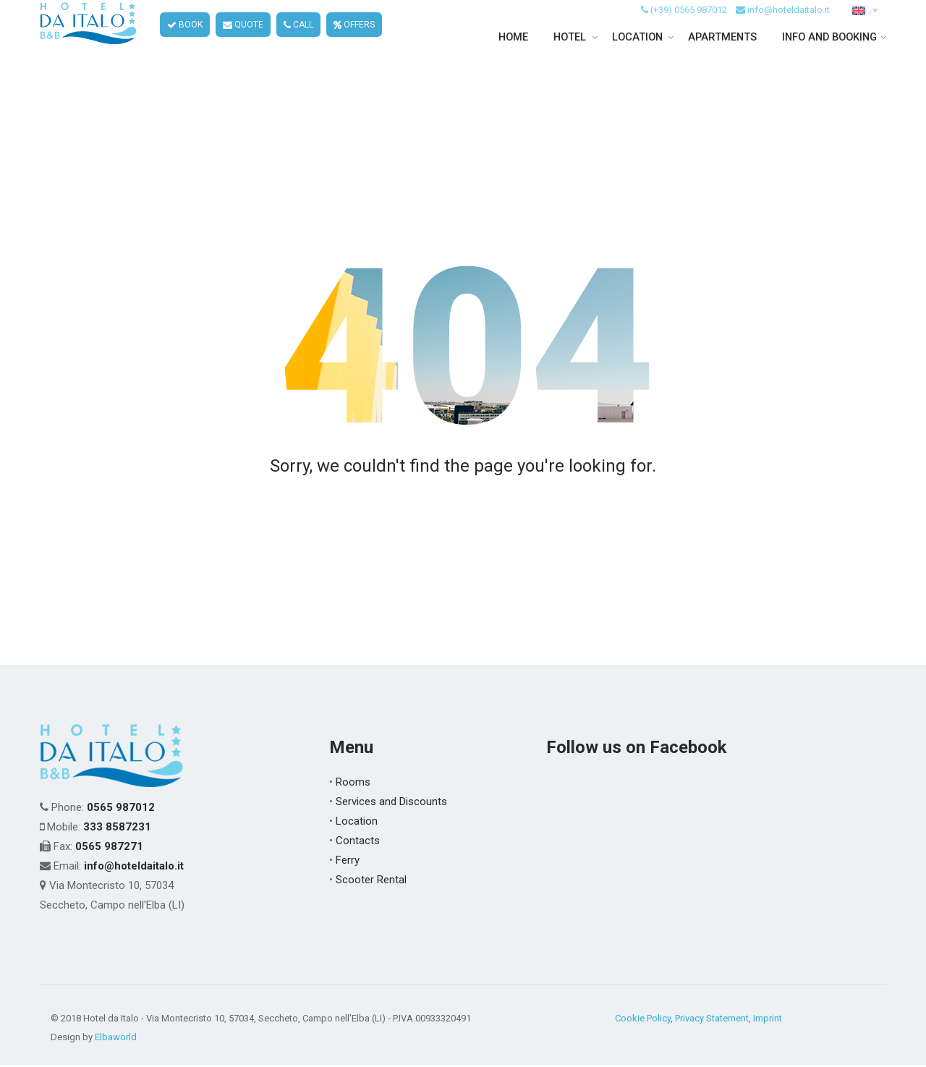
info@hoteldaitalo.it (788, 27)
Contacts (358, 842)
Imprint (767, 1020)
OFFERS (354, 43)
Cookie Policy (643, 1020)
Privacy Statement (712, 1020)
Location (357, 823)
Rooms (353, 784)
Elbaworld (116, 1039)
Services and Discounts (391, 803)
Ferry (348, 862)
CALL (299, 43)
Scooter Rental (371, 881)
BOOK (185, 43)
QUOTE (244, 43)
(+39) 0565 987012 (688, 27)
